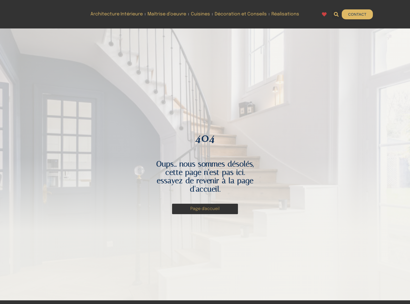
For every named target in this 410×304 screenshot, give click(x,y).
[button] (336, 14)
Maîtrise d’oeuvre (166, 14)
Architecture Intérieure (116, 14)
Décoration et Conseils (241, 14)
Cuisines (200, 14)
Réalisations (285, 14)
